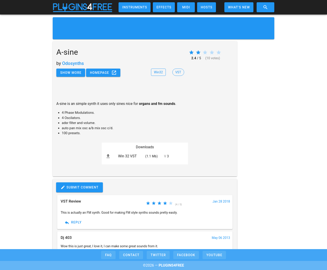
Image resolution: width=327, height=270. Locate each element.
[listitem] (145, 156)
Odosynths (73, 63)
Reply (73, 222)
